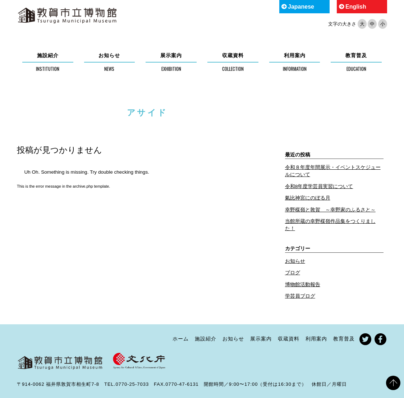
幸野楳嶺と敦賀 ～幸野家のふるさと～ (330, 209)
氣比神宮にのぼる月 (307, 198)
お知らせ (109, 55)
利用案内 (295, 55)
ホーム (181, 339)
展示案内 (171, 55)
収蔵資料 (233, 55)
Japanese (301, 7)
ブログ (292, 272)
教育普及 (356, 55)
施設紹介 (48, 55)
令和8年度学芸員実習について (319, 186)
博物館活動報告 (302, 284)
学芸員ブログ (300, 296)
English (355, 7)
